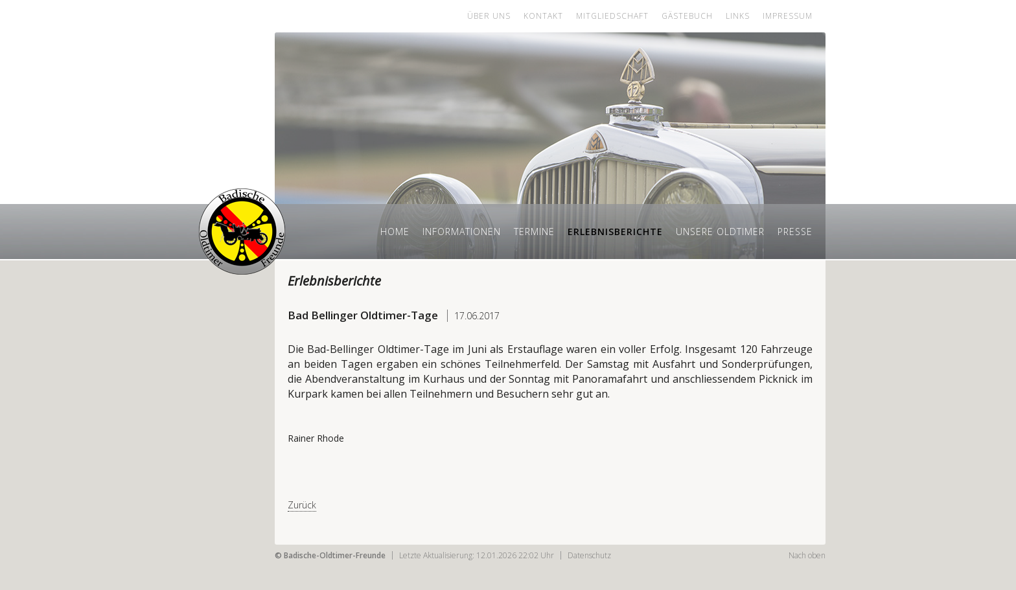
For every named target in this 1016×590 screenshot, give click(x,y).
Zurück (302, 505)
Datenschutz (589, 555)
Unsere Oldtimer (720, 231)
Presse (795, 231)
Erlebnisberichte (615, 231)
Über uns (489, 15)
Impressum (788, 15)
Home (395, 231)
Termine (534, 231)
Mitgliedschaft (612, 15)
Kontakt (543, 15)
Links (738, 15)
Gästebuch (687, 15)
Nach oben (807, 555)
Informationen (461, 231)
